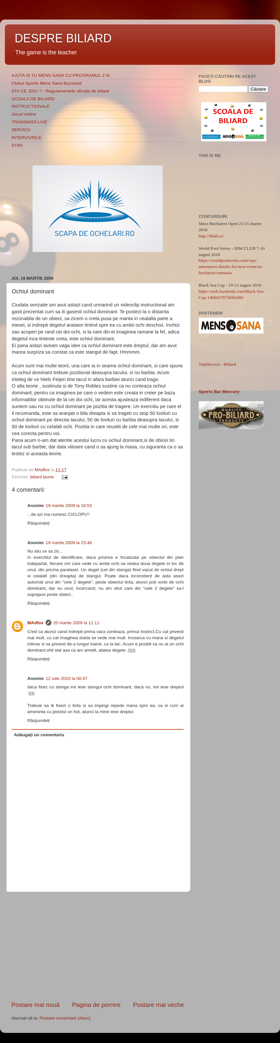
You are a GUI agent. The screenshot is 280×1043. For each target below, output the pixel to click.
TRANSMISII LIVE (29, 122)
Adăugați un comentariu (39, 734)
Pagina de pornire (96, 1004)
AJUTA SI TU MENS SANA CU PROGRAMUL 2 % (60, 75)
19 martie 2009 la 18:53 (69, 505)
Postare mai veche (158, 1004)
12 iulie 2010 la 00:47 (66, 678)
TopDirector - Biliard (217, 364)
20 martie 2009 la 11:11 (76, 622)
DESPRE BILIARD (63, 38)
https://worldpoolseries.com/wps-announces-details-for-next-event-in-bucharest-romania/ (231, 266)
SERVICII (20, 129)
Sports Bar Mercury (219, 391)
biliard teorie (42, 476)
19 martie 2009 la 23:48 (69, 542)
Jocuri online (23, 114)
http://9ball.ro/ (211, 235)
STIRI (17, 145)
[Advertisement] (97, 946)
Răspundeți (38, 523)
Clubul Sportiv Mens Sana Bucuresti (46, 83)
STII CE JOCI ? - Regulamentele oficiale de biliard (60, 91)
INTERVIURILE (26, 137)
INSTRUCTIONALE (30, 106)
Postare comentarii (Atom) (65, 1018)
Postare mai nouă (35, 1004)
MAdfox (43, 469)
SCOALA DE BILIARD (33, 98)
